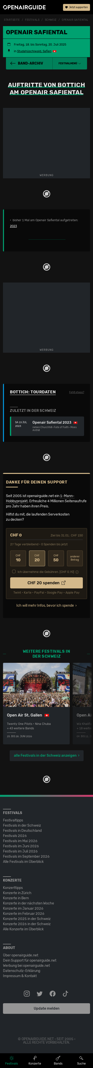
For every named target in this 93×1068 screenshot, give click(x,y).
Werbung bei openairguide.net (26, 966)
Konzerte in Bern (16, 898)
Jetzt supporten (76, 7)
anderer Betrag (75, 558)
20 (37, 558)
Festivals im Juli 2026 (20, 851)
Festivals (32, 19)
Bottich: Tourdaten (33, 392)
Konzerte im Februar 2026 (23, 914)
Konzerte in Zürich (17, 893)
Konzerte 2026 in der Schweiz (27, 924)
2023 (13, 226)
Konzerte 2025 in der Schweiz (27, 919)
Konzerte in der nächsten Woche (28, 903)
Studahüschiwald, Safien (34, 51)
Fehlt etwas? (76, 392)
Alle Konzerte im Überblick (23, 929)
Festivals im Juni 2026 (21, 846)
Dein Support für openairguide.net (29, 960)
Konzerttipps (13, 888)
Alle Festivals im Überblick (23, 862)
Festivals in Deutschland (22, 831)
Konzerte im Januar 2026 (23, 908)
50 (56, 558)
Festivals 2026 (15, 836)
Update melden (47, 1008)
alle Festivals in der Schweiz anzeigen (45, 755)
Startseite (12, 19)
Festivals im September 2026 (26, 856)
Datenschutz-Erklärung (21, 971)
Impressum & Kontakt (20, 976)
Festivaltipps (13, 820)
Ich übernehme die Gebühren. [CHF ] (46, 572)
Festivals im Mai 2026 (20, 841)
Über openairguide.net (20, 955)
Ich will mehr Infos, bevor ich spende (45, 605)
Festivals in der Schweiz (22, 825)
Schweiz (51, 19)
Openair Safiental (75, 19)
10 (18, 558)
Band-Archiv (26, 63)
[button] (70, 63)
